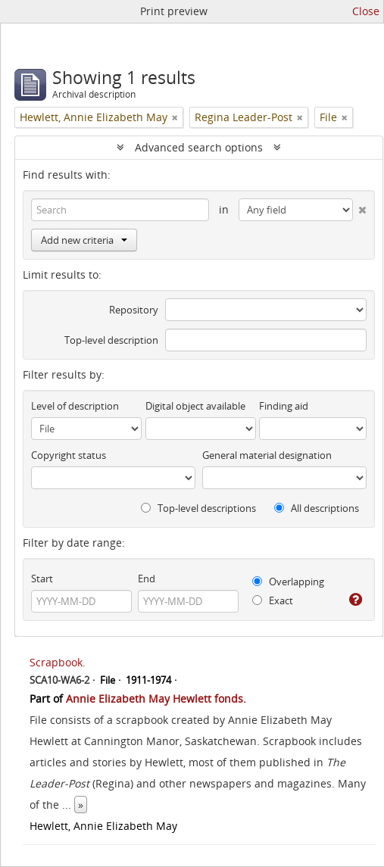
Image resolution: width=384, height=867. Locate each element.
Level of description (75, 406)
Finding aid (283, 406)
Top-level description (111, 340)
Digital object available (195, 406)
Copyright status (68, 455)
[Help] (355, 599)
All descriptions (316, 508)
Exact (272, 600)
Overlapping (288, 581)
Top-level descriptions (198, 508)
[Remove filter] (175, 117)
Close (365, 11)
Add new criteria (84, 240)
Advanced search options (199, 147)
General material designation (267, 455)
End (146, 578)
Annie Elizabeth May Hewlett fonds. (156, 698)
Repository (133, 310)
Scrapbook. (58, 662)
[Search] (120, 209)
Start (42, 578)
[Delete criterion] (360, 206)
